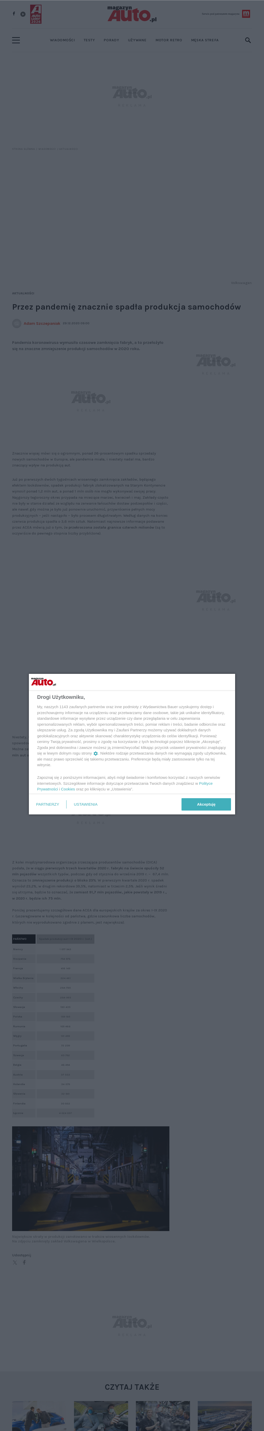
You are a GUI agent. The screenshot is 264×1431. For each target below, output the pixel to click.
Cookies (68, 789)
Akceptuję (206, 804)
